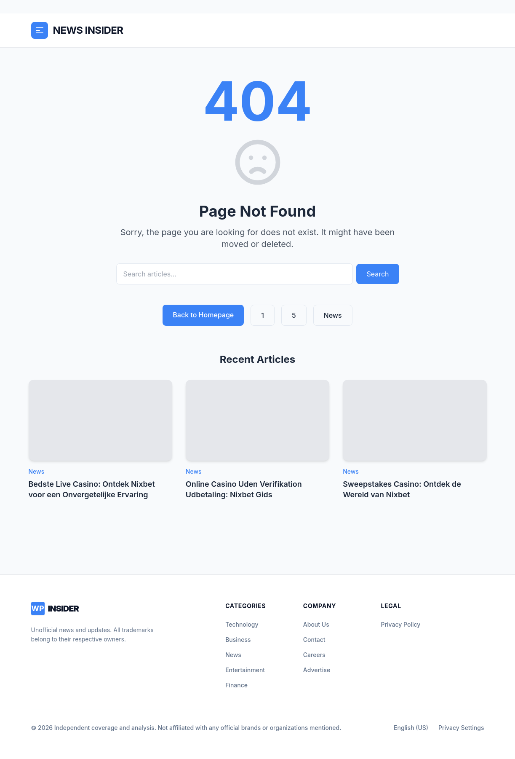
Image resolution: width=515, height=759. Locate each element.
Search (377, 274)
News (333, 315)
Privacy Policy (400, 624)
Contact (314, 639)
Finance (236, 685)
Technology (241, 624)
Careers (314, 654)
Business (238, 639)
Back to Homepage (203, 315)
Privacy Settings (461, 727)
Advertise (316, 669)
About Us (316, 624)
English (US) (411, 727)
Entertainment (245, 669)
